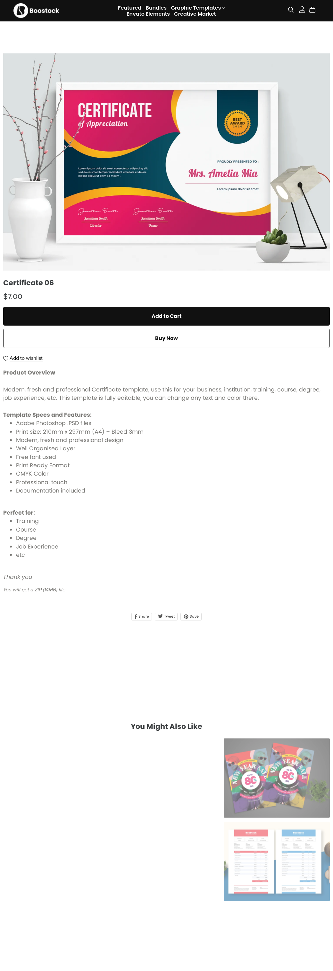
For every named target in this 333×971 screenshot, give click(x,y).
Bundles (156, 7)
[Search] (291, 10)
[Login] (302, 9)
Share (141, 616)
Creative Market (195, 13)
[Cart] (315, 10)
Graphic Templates (198, 7)
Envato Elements (148, 13)
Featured (129, 7)
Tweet (166, 616)
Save (191, 616)
